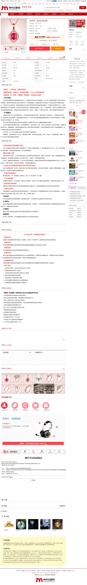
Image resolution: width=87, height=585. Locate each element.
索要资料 (58, 48)
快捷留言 (61, 58)
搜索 (83, 7)
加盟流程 (29, 14)
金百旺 (70, 214)
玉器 (80, 102)
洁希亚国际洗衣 (47, 10)
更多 (64, 339)
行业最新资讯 (72, 188)
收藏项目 (6, 52)
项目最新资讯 (81, 188)
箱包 (47, 3)
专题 (70, 1)
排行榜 (7, 1)
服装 (5, 3)
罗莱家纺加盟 (61, 10)
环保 (64, 3)
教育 (22, 3)
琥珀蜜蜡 (79, 100)
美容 (19, 3)
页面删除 (82, 82)
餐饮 (2, 3)
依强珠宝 (71, 216)
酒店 (71, 3)
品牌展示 (54, 14)
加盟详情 (6, 58)
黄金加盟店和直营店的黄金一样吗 (77, 196)
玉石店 (74, 100)
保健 (40, 3)
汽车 (33, 3)
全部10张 (23, 52)
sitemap (72, 570)
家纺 (9, 3)
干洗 (61, 3)
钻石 (74, 102)
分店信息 (37, 14)
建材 (16, 3)
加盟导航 (65, 1)
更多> (30, 352)
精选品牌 (60, 1)
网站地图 (58, 570)
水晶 (71, 102)
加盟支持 (39, 58)
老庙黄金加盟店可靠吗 (75, 191)
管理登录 (62, 506)
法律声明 (43, 570)
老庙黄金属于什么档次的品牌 (76, 200)
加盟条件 (50, 58)
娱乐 (36, 3)
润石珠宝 (79, 208)
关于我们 (18, 570)
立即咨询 (40, 48)
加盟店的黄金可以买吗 (75, 193)
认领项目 (74, 82)
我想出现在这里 (73, 183)
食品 (74, 3)
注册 (51, 1)
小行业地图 (63, 570)
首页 (3, 17)
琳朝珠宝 (79, 212)
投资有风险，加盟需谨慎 (80, 1)
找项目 (11, 1)
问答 (19, 1)
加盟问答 (46, 14)
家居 (12, 3)
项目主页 (4, 14)
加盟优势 (21, 14)
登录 (48, 1)
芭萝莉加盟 (18, 17)
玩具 (57, 3)
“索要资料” (54, 40)
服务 (29, 3)
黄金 (71, 100)
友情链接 (48, 570)
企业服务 (23, 570)
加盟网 (2, 1)
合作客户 (38, 570)
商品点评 (70, 14)
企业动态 (62, 14)
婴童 (54, 3)
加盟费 (12, 14)
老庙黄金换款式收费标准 (75, 198)
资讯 (16, 1)
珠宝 (50, 3)
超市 (68, 3)
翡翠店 (70, 212)
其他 (12, 17)
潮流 (78, 3)
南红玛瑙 (71, 208)
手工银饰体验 (72, 210)
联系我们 (34, 570)
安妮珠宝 (79, 214)
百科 (73, 1)
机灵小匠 (54, 10)
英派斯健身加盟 (68, 10)
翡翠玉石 (79, 210)
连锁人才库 (28, 570)
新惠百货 (79, 216)
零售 (26, 3)
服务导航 (53, 570)
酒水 (43, 3)
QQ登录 (54, 1)
